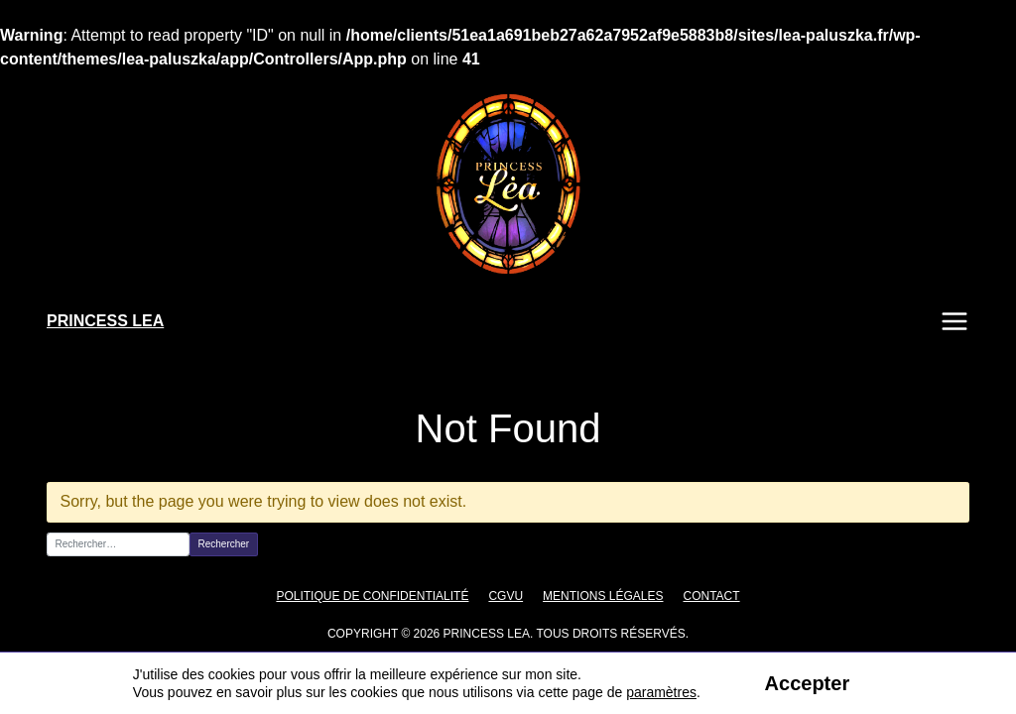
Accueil (66, 384)
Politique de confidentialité (380, 596)
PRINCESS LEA (105, 320)
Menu (954, 321)
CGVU (503, 596)
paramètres (660, 692)
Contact (698, 596)
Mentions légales (596, 596)
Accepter (805, 683)
